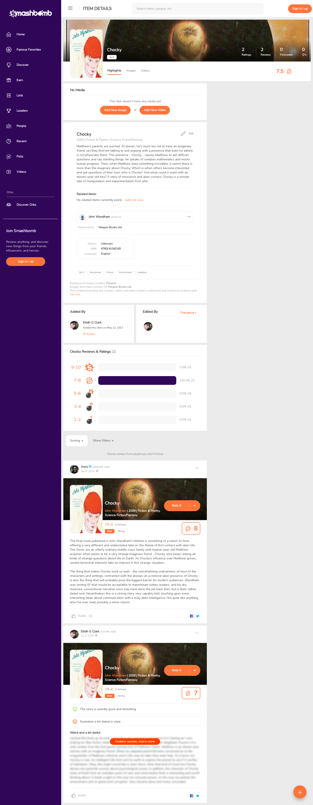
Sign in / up (25, 261)
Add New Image (115, 110)
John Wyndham (115, 511)
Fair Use (75, 294)
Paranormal (95, 272)
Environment (125, 272)
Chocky (112, 503)
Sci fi (81, 272)
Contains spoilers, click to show (135, 741)
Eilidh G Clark (92, 322)
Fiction (110, 272)
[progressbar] (137, 380)
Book (109, 531)
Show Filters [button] (103, 440)
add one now (134, 200)
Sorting (76, 440)
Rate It (176, 506)
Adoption (142, 272)
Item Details (97, 9)
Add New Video (155, 110)
